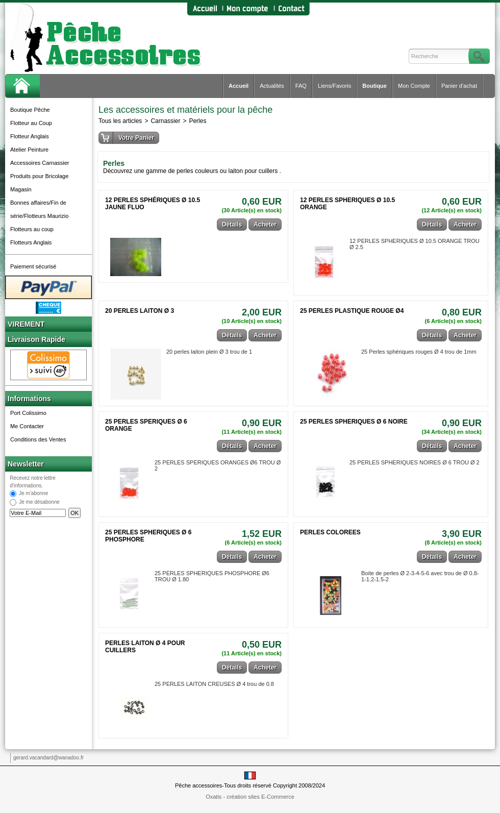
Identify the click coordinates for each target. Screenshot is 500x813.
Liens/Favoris (334, 86)
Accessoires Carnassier (39, 163)
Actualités (272, 86)
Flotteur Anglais (29, 136)
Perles (197, 121)
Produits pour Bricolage (39, 176)
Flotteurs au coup (32, 229)
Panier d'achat (459, 86)
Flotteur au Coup (31, 123)
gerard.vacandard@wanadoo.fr (48, 757)
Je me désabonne (39, 502)
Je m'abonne (33, 494)
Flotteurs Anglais (31, 242)
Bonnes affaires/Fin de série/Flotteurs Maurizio (39, 209)
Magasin (21, 189)
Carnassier (165, 121)
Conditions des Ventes (38, 439)
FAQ (301, 86)
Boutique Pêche (30, 110)
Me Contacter (27, 426)
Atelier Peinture (29, 149)
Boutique (374, 86)
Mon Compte (414, 86)
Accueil (238, 86)
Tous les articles (120, 121)
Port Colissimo (28, 413)
